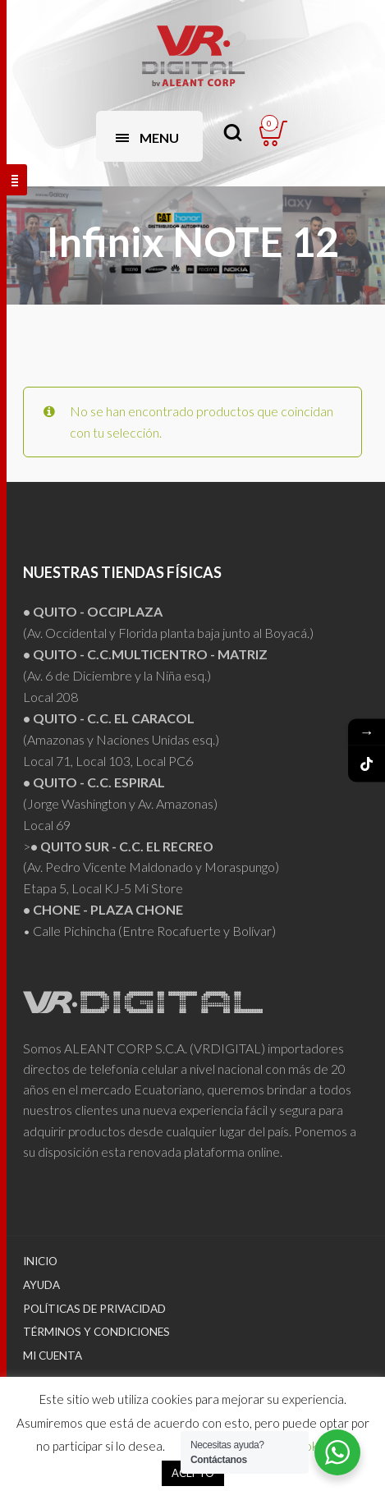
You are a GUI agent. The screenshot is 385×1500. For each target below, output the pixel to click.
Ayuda (41, 1284)
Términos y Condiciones (96, 1331)
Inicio (40, 1261)
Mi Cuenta (52, 1355)
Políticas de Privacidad (94, 1308)
